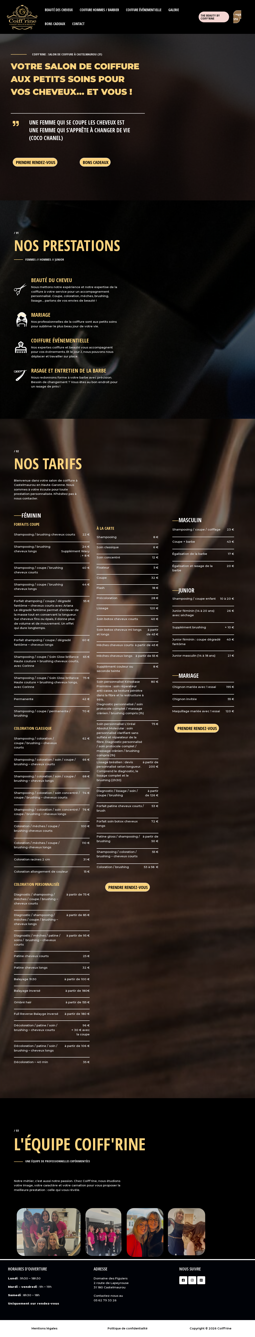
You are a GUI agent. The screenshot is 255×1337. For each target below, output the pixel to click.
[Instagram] (192, 1280)
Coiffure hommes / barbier (99, 10)
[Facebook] (183, 1280)
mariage (41, 314)
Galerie (173, 10)
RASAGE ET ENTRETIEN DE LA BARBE (70, 370)
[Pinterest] (201, 1280)
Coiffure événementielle (143, 10)
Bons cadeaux (55, 24)
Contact (78, 24)
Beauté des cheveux (59, 10)
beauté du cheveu (52, 280)
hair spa (237, 17)
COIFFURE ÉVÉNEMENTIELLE (61, 340)
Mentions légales (44, 1328)
